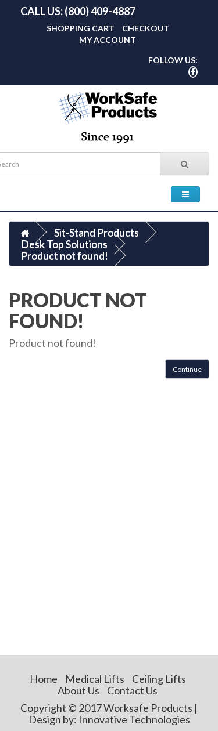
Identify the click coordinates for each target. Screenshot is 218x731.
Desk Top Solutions (64, 243)
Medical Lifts (94, 678)
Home (44, 678)
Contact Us (132, 690)
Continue (187, 369)
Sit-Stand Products (96, 232)
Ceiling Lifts (159, 678)
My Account (107, 40)
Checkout (145, 28)
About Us (78, 690)
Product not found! (64, 255)
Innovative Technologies (134, 719)
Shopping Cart (81, 28)
